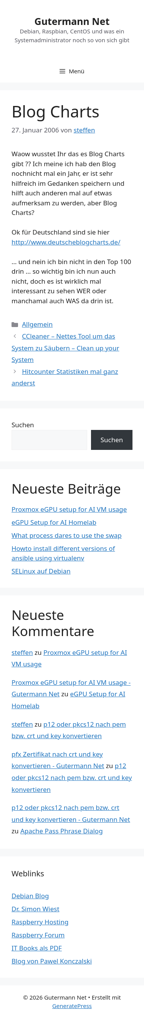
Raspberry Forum (38, 934)
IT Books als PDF (37, 948)
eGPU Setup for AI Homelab (54, 522)
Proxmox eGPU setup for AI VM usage (69, 509)
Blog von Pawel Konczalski (52, 961)
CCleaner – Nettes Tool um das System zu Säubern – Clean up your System (65, 348)
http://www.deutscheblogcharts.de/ (66, 242)
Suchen (23, 424)
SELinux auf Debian (41, 571)
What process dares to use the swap (67, 535)
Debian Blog (30, 895)
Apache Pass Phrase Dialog (61, 830)
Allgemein (37, 324)
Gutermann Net (72, 21)
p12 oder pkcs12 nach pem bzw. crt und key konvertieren (72, 777)
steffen (22, 652)
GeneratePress (72, 1006)
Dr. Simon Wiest (36, 908)
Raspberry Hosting (40, 921)
